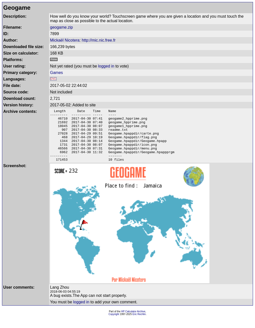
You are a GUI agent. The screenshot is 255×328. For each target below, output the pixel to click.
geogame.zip (61, 27)
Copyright (114, 324)
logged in (106, 66)
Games (56, 72)
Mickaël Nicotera (64, 40)
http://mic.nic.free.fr (99, 40)
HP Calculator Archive (133, 322)
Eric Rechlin (139, 324)
